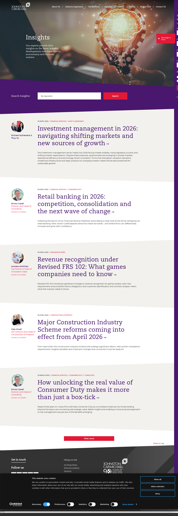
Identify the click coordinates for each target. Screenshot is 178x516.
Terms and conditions (71, 471)
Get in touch (18, 462)
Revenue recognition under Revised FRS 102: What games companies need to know (82, 268)
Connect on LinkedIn (18, 212)
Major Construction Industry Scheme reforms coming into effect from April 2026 (81, 331)
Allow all (157, 486)
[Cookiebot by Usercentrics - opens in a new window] (15, 511)
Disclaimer (67, 474)
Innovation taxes (57, 253)
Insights (108, 6)
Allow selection (157, 493)
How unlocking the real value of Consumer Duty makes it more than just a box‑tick (85, 392)
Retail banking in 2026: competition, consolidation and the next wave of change (84, 205)
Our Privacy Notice (70, 468)
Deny (157, 500)
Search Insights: (20, 95)
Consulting (89, 378)
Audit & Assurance (76, 121)
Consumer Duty (74, 190)
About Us (56, 6)
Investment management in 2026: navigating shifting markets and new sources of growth (88, 136)
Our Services (94, 6)
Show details (128, 511)
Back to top (159, 446)
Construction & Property (61, 317)
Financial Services (58, 121)
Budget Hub (145, 6)
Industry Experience (74, 6)
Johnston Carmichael (21, 6)
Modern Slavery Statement (73, 477)
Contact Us (161, 6)
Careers (120, 6)
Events (132, 6)
